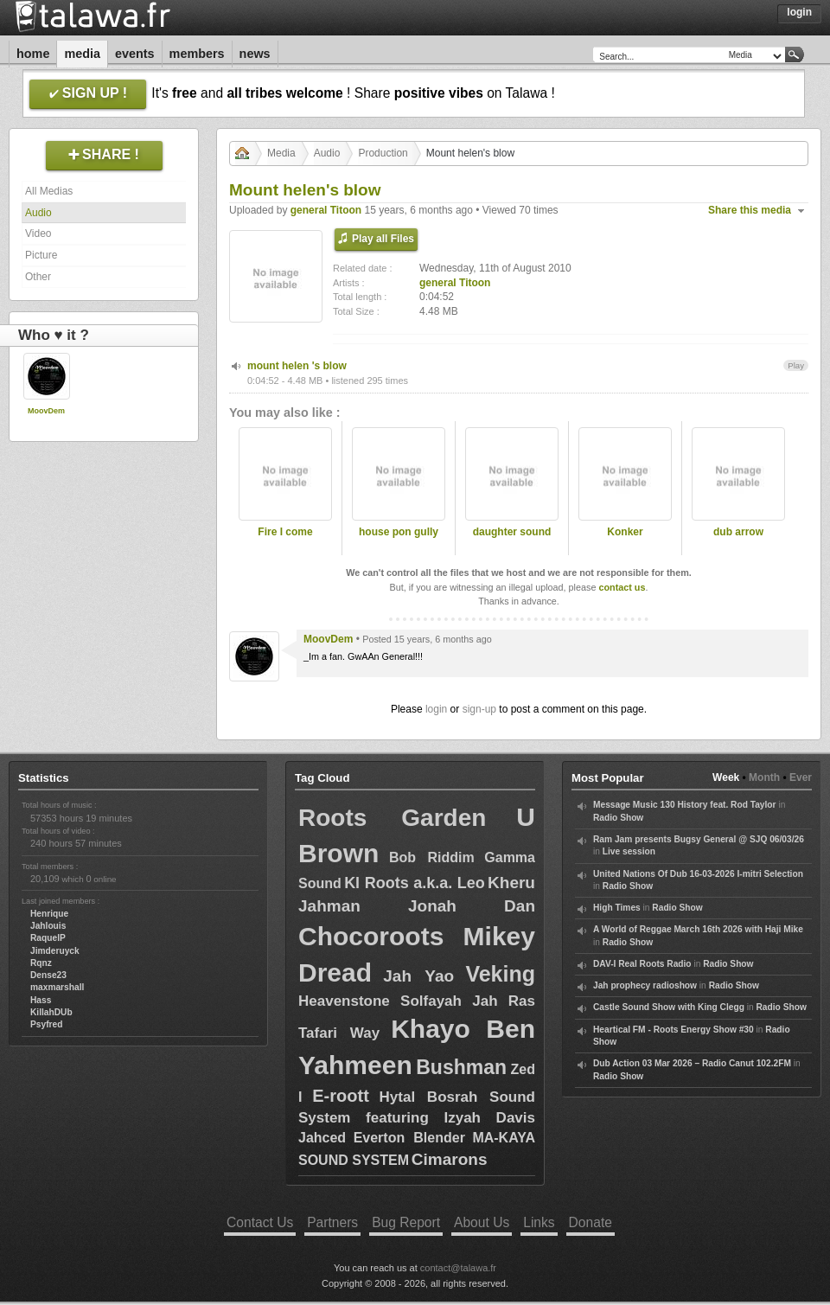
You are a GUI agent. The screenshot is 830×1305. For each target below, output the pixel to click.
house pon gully (398, 532)
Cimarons (450, 1159)
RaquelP (48, 938)
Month (764, 777)
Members (197, 54)
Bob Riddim (432, 857)
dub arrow (738, 532)
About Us (481, 1222)
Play (796, 365)
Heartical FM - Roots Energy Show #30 (673, 1029)
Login (799, 12)
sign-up (479, 709)
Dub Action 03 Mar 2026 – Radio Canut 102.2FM (692, 1063)
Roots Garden (392, 817)
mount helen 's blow (297, 366)
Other (38, 277)
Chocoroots (371, 936)
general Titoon (325, 210)
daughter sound (512, 532)
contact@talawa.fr (458, 1268)
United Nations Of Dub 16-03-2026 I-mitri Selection (698, 874)
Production (382, 153)
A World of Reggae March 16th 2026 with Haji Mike (698, 929)
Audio (38, 213)
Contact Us (260, 1222)
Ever (800, 777)
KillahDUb (51, 1012)
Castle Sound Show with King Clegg (668, 1007)
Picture (41, 255)
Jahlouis (48, 926)
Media (82, 54)
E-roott (340, 1095)
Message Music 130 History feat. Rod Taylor (684, 804)
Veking (500, 974)
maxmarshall (57, 987)
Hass (40, 1000)
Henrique (49, 913)
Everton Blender (409, 1137)
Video (38, 233)
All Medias (49, 191)
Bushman (461, 1067)
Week (725, 777)
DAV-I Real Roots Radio (642, 964)
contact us (621, 587)
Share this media (749, 210)
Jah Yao (418, 976)
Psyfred (46, 1024)
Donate (590, 1222)
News (255, 54)
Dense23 (48, 975)
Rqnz (41, 963)
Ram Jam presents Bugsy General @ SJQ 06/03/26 (698, 839)
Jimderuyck (55, 951)
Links (538, 1222)
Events (135, 54)
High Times (617, 907)
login (436, 709)
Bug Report (406, 1222)
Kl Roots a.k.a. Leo (414, 883)
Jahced (322, 1137)
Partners (332, 1222)
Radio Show (618, 817)
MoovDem (46, 410)
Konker (624, 532)
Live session (629, 851)
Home (32, 54)
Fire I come (285, 532)
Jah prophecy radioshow (645, 985)
